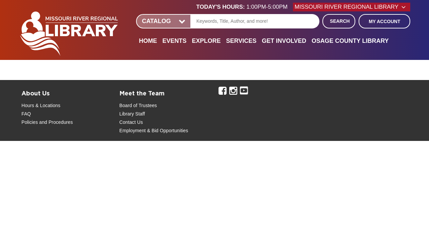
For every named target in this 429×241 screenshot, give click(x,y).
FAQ (26, 113)
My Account (384, 21)
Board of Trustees (138, 105)
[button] (244, 7)
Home (148, 40)
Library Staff (132, 113)
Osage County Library (350, 40)
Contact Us (131, 122)
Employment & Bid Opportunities (153, 130)
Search (340, 21)
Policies (29, 122)
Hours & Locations (40, 105)
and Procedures (55, 122)
